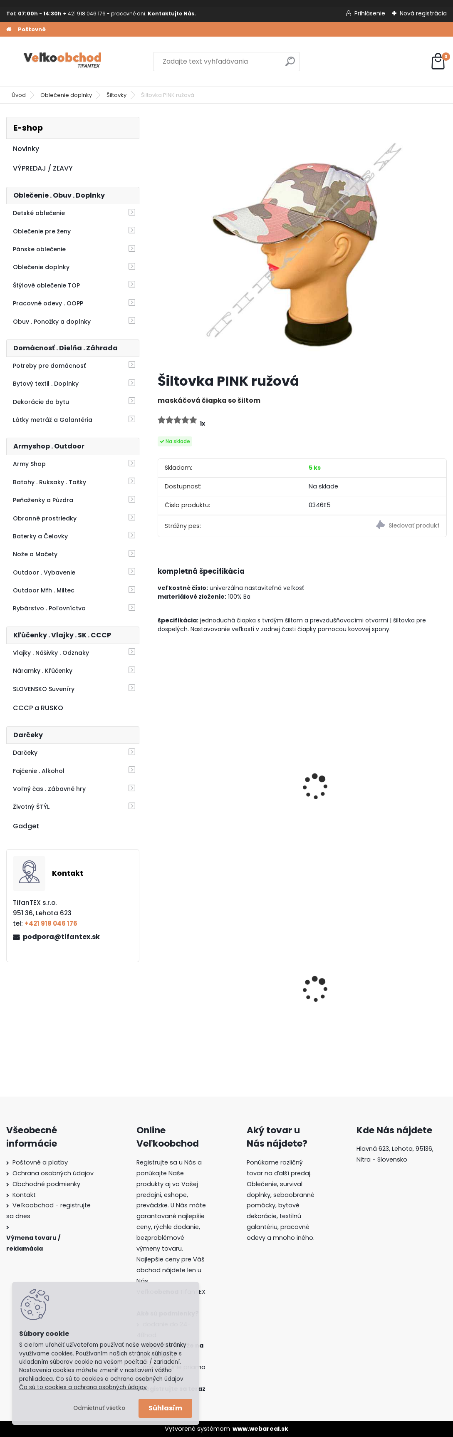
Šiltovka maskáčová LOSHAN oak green (196, 789)
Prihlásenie (369, 13)
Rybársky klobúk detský (398, 785)
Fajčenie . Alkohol (38, 771)
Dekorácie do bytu (41, 402)
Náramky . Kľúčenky (42, 670)
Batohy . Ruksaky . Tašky (49, 482)
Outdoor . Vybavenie (44, 572)
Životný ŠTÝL (31, 807)
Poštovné (32, 29)
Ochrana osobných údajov (53, 1173)
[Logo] (63, 61)
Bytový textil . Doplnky (46, 383)
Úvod (19, 95)
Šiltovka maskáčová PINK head (295, 789)
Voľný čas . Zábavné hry (49, 789)
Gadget (26, 826)
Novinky (26, 149)
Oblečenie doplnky (66, 95)
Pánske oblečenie (39, 249)
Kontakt (24, 1195)
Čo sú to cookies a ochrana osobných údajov (83, 1387)
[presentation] (161, 775)
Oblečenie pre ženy (42, 231)
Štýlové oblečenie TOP (46, 285)
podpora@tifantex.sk (61, 936)
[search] (290, 65)
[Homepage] (8, 29)
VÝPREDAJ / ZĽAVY (43, 168)
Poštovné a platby (40, 1162)
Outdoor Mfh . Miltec (43, 590)
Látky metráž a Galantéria (52, 420)
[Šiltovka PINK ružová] (302, 242)
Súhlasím (165, 1408)
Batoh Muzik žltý (386, 988)
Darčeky (25, 752)
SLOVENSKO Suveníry (43, 689)
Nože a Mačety (35, 554)
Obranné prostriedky (45, 518)
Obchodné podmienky (46, 1184)
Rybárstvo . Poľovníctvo (49, 608)
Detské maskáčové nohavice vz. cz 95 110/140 (194, 989)
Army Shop (29, 464)
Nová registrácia (423, 13)
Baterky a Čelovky (40, 536)
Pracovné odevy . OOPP (48, 303)
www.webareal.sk (260, 1429)
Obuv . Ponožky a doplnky (52, 321)
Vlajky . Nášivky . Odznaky (51, 653)
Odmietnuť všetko (99, 1408)
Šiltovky (116, 95)
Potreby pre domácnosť (49, 366)
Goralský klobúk (287, 988)
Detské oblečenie (39, 213)
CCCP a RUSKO (38, 708)
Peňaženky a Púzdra (43, 500)
